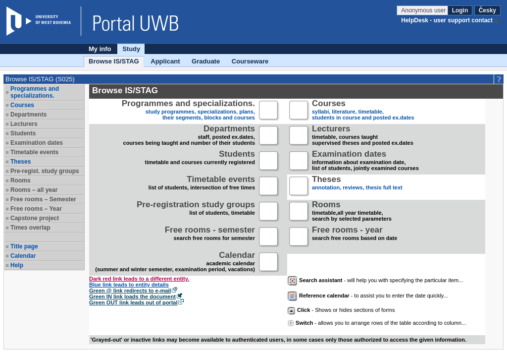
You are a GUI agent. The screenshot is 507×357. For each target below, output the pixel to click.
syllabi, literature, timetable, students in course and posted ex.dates (363, 110)
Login (460, 10)
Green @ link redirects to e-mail (130, 291)
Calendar (23, 255)
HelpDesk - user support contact (447, 20)
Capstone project (34, 218)
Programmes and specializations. (34, 92)
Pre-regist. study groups (44, 171)
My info (100, 49)
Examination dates (36, 142)
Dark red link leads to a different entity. (139, 279)
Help (16, 265)
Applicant (165, 61)
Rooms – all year (33, 189)
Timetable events (34, 152)
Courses (22, 105)
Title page (24, 246)
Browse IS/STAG (114, 61)
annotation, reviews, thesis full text (357, 186)
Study (131, 49)
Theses (20, 161)
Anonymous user (424, 10)
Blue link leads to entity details (129, 285)
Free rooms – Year (36, 208)
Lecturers (24, 123)
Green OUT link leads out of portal (133, 302)
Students (23, 133)
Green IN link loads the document (132, 296)
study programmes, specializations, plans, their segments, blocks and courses (188, 110)
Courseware (250, 61)
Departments (28, 114)
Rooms (20, 180)
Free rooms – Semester (43, 199)
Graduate (206, 61)
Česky (487, 10)
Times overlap (30, 227)
